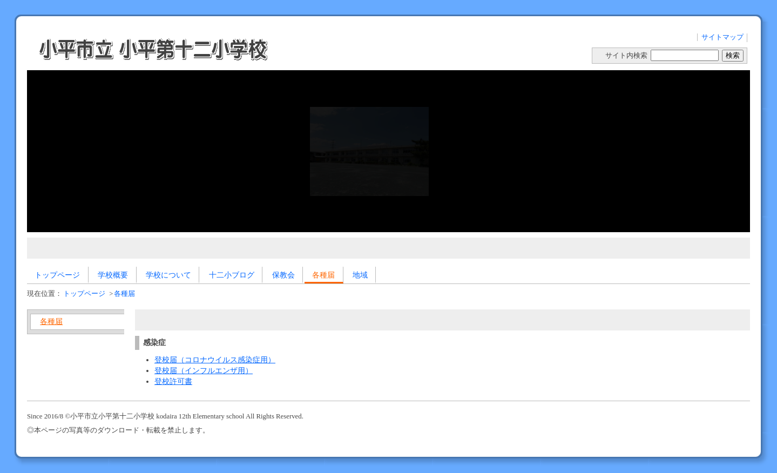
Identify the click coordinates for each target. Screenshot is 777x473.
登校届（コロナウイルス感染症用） (214, 359)
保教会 (283, 275)
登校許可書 (173, 381)
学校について (168, 275)
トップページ (57, 275)
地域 (360, 275)
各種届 (323, 275)
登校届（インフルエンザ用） (203, 370)
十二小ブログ (231, 275)
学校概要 (113, 275)
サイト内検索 (626, 55)
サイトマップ (722, 37)
